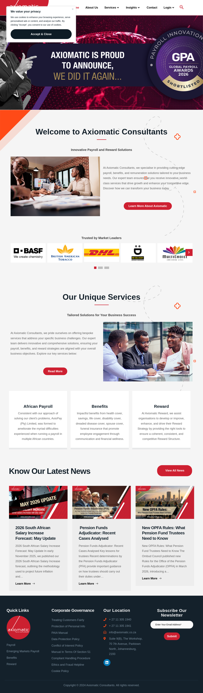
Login (169, 7)
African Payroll (38, 464)
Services (112, 7)
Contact (152, 7)
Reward (161, 464)
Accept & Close (41, 34)
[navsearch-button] (182, 7)
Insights (133, 7)
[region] (41, 24)
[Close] (73, 9)
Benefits (100, 464)
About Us (91, 7)
